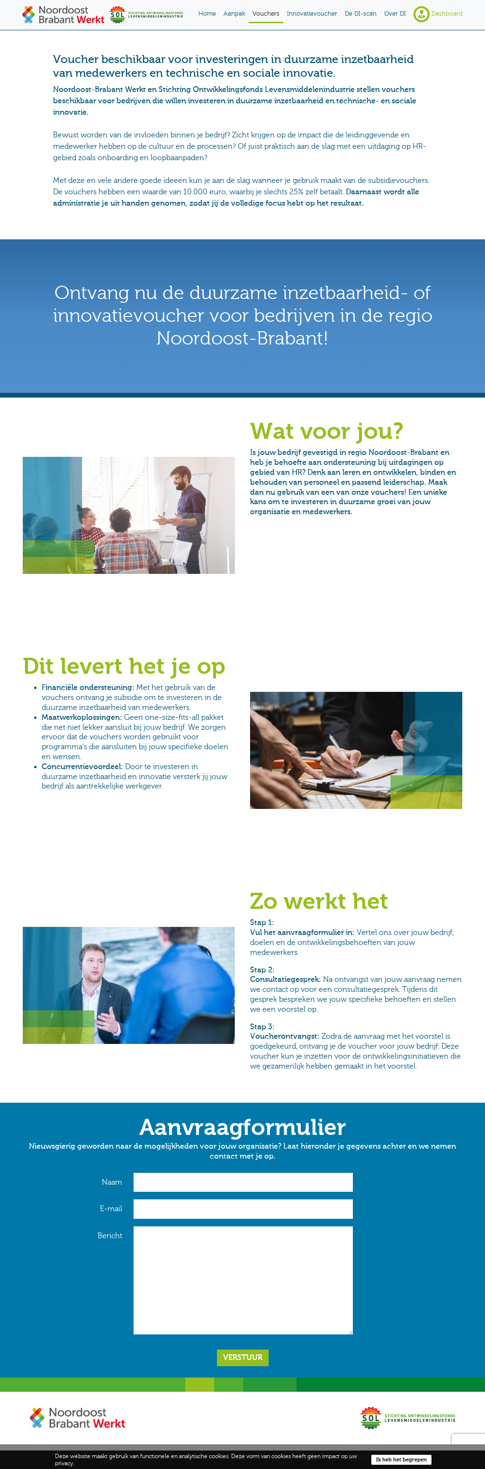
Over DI (395, 13)
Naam (112, 1182)
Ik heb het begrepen (401, 1460)
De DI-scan (361, 13)
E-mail (111, 1209)
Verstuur (242, 1357)
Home (207, 13)
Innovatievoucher (312, 13)
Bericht (110, 1236)
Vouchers (265, 13)
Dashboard (438, 14)
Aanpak (234, 13)
